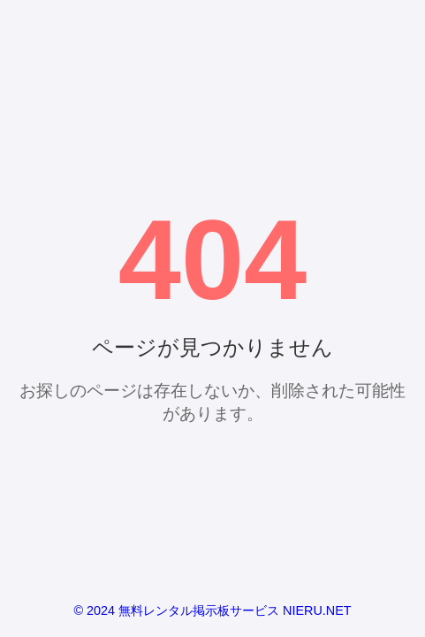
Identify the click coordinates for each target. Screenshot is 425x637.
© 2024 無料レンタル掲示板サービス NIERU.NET (212, 610)
